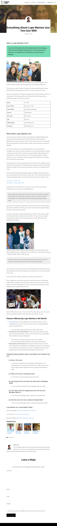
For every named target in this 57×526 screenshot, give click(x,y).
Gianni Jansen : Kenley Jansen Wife (15, 183)
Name (8, 489)
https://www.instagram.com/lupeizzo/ (26, 410)
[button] (55, 2)
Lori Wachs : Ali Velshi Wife (13, 180)
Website (8, 503)
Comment (9, 470)
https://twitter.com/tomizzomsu (21, 414)
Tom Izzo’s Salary (13, 321)
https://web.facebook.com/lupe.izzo (25, 418)
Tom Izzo (44, 48)
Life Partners (11, 437)
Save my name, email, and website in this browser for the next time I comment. (26, 511)
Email (8, 496)
